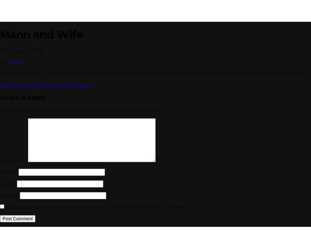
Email (8, 184)
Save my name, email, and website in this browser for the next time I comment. (96, 207)
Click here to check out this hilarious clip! (45, 84)
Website (9, 196)
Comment (13, 160)
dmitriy (14, 61)
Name (8, 172)
